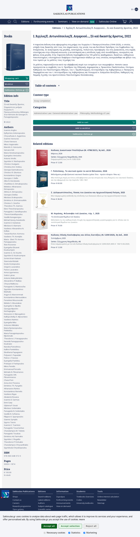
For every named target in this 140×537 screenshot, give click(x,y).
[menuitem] (9, 21)
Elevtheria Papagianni (13, 352)
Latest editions (44, 500)
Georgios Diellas (11, 194)
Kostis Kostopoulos (12, 264)
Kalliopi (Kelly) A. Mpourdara (15, 316)
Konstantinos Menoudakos (15, 297)
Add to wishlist (105, 128)
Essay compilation (42, 101)
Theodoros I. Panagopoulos (16, 338)
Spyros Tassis (10, 422)
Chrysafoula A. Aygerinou (15, 136)
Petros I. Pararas (11, 358)
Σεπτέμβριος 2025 (58, 238)
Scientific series (44, 509)
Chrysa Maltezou (11, 283)
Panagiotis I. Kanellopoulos (15, 211)
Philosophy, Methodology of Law (94, 113)
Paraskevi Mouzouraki (13, 300)
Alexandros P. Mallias (13, 281)
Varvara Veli (9, 150)
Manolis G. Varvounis (13, 147)
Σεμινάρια (60, 496)
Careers (16, 503)
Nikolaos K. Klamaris (12, 225)
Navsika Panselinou (12, 346)
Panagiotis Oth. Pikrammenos (10, 376)
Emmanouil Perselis (12, 369)
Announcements (63, 503)
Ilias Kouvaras (10, 244)
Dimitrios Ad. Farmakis (13, 436)
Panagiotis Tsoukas (12, 433)
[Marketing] (84, 533)
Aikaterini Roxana (11, 397)
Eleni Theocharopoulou (14, 208)
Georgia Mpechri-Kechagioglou (11, 309)
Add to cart (106, 122)
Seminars (63, 21)
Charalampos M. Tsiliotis (14, 431)
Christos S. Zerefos (12, 203)
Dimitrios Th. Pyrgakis (13, 385)
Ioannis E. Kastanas (12, 223)
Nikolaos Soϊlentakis (12, 408)
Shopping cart (16, 78)
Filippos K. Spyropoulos (13, 416)
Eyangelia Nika (10, 322)
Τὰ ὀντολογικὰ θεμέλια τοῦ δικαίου (65, 217)
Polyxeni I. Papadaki (12, 355)
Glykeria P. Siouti (11, 405)
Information (62, 491)
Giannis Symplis (11, 419)
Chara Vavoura (10, 141)
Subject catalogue (45, 506)
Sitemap (100, 503)
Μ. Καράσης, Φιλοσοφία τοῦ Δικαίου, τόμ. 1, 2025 (75, 213)
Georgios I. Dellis (11, 178)
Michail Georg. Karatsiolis (14, 220)
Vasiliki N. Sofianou (12, 414)
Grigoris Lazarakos (12, 267)
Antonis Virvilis (10, 158)
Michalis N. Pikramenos (13, 372)
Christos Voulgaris (11, 164)
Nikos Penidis (9, 366)
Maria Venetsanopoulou (14, 153)
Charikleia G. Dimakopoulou (15, 184)
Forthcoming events (44, 21)
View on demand (63, 506)
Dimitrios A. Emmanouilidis (15, 200)
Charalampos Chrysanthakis (16, 445)
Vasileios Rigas (10, 394)
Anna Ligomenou (11, 272)
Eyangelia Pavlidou (12, 360)
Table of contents (47, 85)
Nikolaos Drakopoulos (13, 197)
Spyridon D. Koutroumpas (14, 255)
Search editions (44, 496)
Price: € (56, 162)
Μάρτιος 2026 (56, 153)
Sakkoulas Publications (24, 491)
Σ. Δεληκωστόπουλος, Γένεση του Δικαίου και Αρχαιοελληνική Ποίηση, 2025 (88, 192)
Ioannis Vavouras (11, 138)
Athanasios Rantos (12, 388)
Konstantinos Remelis (13, 391)
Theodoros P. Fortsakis (13, 442)
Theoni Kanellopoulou (13, 214)
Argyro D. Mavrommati (13, 294)
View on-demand (80, 21)
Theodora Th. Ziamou (13, 206)
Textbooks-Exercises (85, 496)
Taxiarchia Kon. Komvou (14, 233)
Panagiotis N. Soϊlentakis (14, 411)
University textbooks (85, 503)
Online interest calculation (108, 496)
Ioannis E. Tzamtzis (12, 425)
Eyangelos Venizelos (12, 155)
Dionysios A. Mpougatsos (14, 314)
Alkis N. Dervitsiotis (12, 181)
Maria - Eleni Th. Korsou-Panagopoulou (14, 240)
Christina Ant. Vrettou (13, 167)
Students (80, 491)
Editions (25, 21)
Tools (100, 491)
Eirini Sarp (8, 402)
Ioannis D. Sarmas (11, 399)
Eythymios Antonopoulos (14, 133)
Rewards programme (22, 506)
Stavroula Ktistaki (11, 261)
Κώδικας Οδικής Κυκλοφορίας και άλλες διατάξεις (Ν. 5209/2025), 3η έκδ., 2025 (89, 235)
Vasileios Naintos (11, 319)
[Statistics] (69, 533)
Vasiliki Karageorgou (12, 217)
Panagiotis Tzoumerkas (14, 428)
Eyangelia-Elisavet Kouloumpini (11, 248)
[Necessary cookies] (45, 533)
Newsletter (101, 500)
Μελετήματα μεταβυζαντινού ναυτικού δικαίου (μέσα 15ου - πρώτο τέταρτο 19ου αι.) (85, 174)
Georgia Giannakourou (13, 170)
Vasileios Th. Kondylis (13, 236)
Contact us (17, 500)
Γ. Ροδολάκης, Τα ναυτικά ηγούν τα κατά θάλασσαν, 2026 (79, 171)
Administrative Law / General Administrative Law (55, 113)
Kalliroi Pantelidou (11, 349)
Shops (15, 496)
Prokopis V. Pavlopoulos (14, 363)
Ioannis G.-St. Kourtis (13, 253)
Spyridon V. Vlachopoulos (14, 161)
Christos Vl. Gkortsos (12, 172)
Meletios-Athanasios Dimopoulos (12, 187)
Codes (79, 500)
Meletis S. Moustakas (13, 303)
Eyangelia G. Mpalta (12, 306)
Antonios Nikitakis (11, 325)
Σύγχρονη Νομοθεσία (67, 157)
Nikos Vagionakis (11, 144)
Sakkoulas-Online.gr (16, 90)
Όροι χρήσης (18, 509)
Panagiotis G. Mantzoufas (15, 286)
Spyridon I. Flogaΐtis (12, 439)
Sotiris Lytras (9, 275)
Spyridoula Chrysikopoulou (15, 447)
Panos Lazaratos (11, 269)
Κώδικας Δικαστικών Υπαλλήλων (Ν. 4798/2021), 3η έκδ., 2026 (81, 150)
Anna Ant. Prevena (12, 383)
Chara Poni (8, 380)
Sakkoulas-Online (107, 21)
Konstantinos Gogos (12, 175)
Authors (41, 503)
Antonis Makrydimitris (13, 278)
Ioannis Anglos (10, 130)
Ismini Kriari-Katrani (12, 258)
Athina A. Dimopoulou (13, 192)
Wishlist (16, 84)
